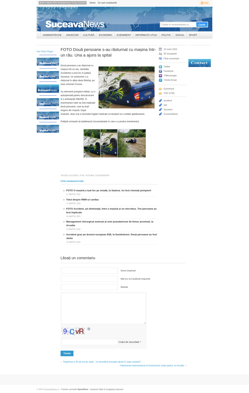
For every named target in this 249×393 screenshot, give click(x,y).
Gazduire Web (96, 389)
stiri (82, 175)
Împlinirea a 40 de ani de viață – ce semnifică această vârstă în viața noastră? (102, 362)
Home (93, 2)
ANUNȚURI (72, 35)
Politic (166, 35)
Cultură (88, 35)
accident (74, 175)
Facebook (168, 71)
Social (180, 35)
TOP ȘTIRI (169, 93)
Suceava (89, 175)
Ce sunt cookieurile (107, 2)
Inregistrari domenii (114, 389)
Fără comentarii (171, 58)
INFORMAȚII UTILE (146, 35)
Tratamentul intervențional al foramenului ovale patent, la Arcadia (152, 365)
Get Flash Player (45, 51)
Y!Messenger (170, 75)
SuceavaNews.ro (51, 389)
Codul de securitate (128, 342)
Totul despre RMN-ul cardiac (82, 199)
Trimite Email (170, 80)
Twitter (167, 66)
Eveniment (124, 35)
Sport (193, 35)
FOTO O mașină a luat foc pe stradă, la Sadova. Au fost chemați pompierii (108, 190)
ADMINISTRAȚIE (52, 35)
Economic (105, 35)
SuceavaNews (102, 175)
